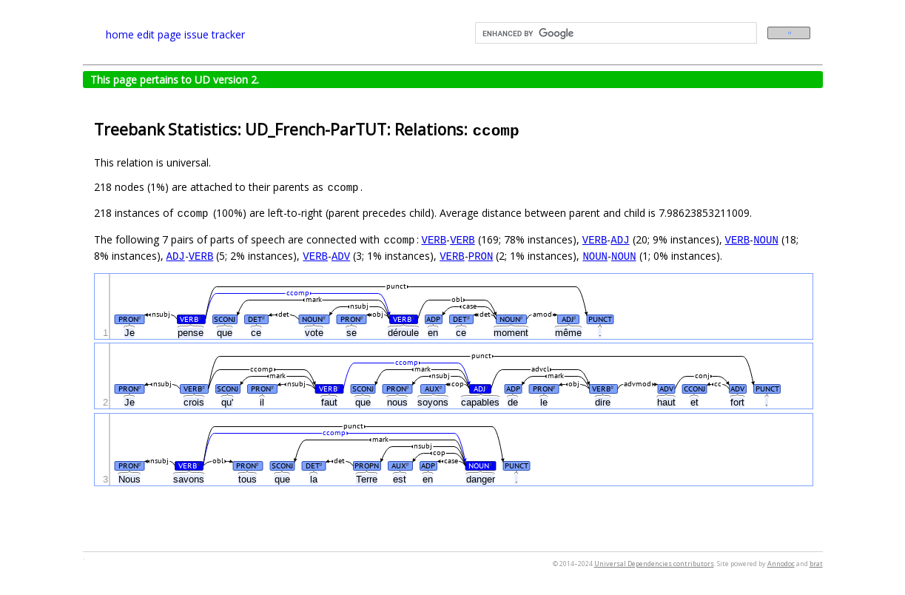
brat (816, 563)
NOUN (765, 239)
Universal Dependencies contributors (654, 563)
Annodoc (781, 563)
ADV (341, 256)
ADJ (619, 239)
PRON (481, 256)
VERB (434, 239)
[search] (614, 33)
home (120, 34)
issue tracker (214, 34)
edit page (159, 34)
